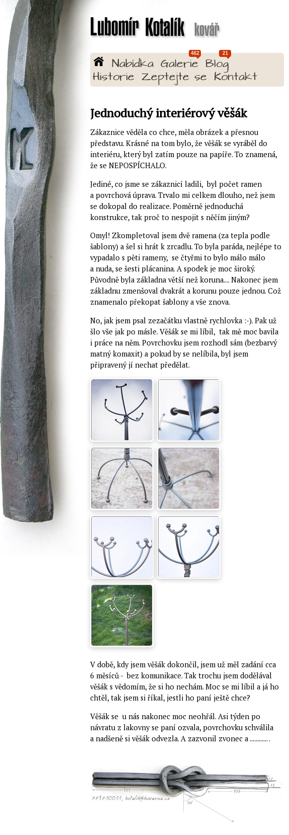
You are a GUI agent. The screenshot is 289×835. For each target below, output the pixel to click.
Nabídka (133, 64)
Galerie (179, 64)
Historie (113, 77)
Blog (217, 64)
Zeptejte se (174, 77)
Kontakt (235, 77)
